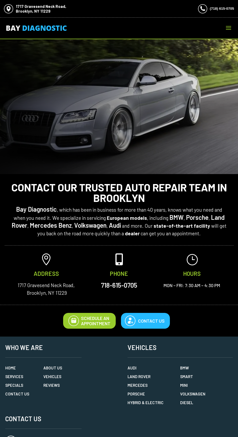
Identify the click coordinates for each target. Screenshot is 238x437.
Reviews (51, 385)
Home (10, 367)
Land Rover (139, 376)
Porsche (197, 217)
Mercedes (138, 385)
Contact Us (151, 320)
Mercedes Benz (51, 225)
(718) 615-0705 (222, 9)
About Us (52, 367)
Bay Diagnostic (36, 209)
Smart (186, 376)
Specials (14, 385)
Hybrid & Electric (146, 402)
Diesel (186, 402)
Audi (115, 225)
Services (14, 376)
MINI (184, 385)
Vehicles (52, 376)
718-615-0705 (119, 285)
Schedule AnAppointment (89, 321)
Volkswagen (90, 225)
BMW (176, 217)
